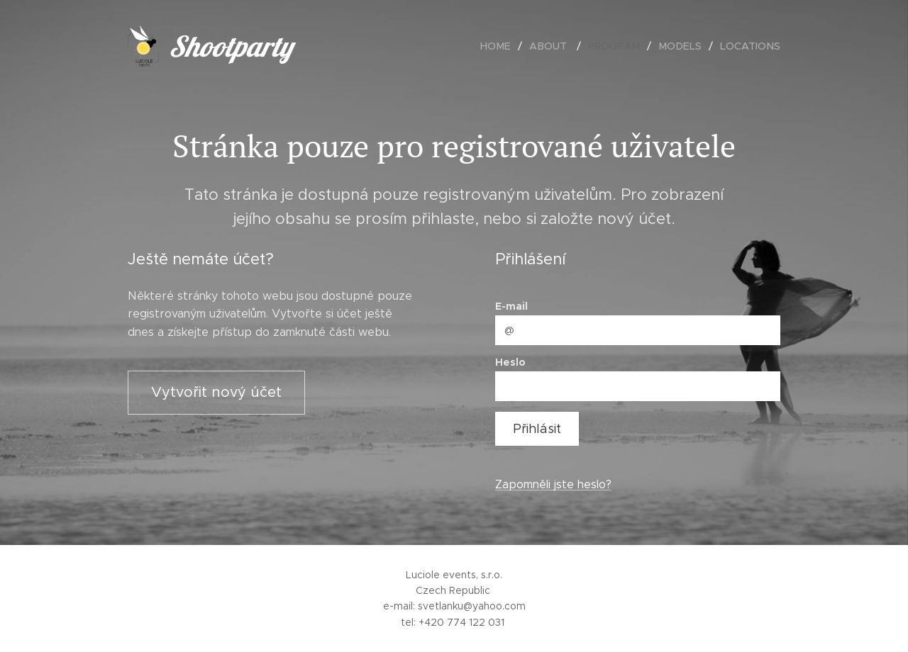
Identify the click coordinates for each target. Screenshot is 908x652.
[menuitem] (505, 46)
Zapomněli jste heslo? (553, 484)
